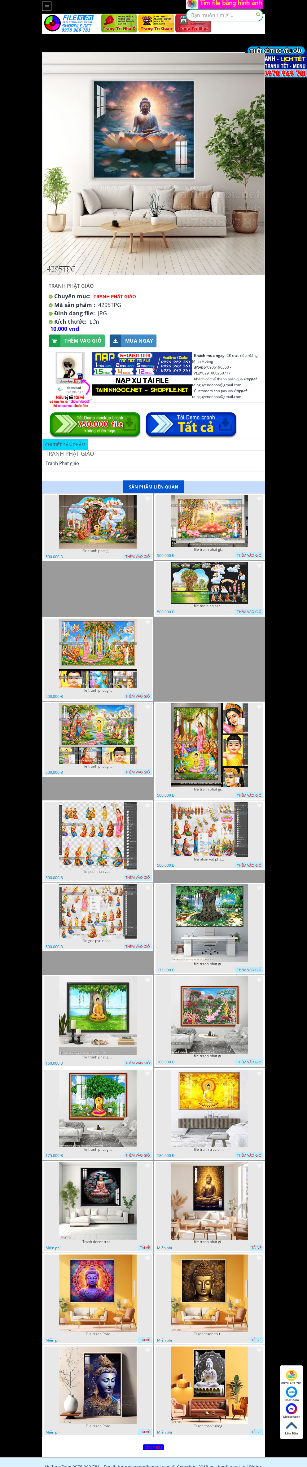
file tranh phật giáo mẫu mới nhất (209, 1242)
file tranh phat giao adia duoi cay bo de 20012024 (97, 1057)
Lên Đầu (291, 1427)
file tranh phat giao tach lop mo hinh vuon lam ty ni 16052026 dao (97, 551)
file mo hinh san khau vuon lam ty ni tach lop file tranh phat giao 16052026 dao (209, 606)
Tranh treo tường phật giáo (209, 1426)
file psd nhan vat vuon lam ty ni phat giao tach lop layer (97, 871)
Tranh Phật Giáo (115, 296)
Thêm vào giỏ (75, 341)
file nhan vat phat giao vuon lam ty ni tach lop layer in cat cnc (209, 859)
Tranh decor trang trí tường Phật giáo (97, 1242)
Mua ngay (131, 341)
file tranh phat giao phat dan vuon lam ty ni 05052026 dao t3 (97, 690)
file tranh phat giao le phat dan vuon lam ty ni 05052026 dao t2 (209, 789)
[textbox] (224, 15)
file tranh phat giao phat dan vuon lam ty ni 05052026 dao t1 (97, 766)
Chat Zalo (291, 1394)
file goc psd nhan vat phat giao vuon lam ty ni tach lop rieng (97, 941)
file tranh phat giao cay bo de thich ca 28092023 (97, 1149)
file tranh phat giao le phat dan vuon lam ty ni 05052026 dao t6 (209, 549)
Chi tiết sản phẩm (65, 445)
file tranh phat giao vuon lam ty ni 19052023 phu (209, 1056)
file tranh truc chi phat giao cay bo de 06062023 (209, 1149)
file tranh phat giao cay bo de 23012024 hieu (209, 964)
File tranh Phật (98, 1334)
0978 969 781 (291, 1377)
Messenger (291, 1411)
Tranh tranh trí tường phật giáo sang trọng (209, 1334)
